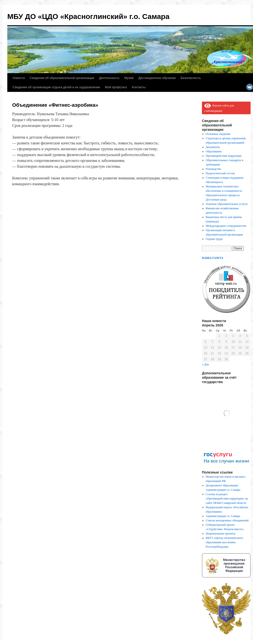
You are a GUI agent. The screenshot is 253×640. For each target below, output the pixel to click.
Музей (129, 78)
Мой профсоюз (116, 87)
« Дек (205, 364)
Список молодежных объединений (227, 520)
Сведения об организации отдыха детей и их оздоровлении (56, 87)
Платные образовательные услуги (227, 204)
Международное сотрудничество (226, 226)
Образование (214, 151)
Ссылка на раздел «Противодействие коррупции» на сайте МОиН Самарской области (227, 498)
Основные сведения (218, 134)
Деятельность (109, 78)
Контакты (138, 87)
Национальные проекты (220, 533)
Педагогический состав (220, 173)
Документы (213, 147)
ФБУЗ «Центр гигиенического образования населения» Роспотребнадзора (224, 542)
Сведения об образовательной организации (62, 78)
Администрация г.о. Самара (223, 516)
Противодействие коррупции (224, 156)
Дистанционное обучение (157, 78)
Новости (19, 78)
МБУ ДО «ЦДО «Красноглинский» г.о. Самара (88, 16)
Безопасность (191, 78)
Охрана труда (214, 239)
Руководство (213, 169)
